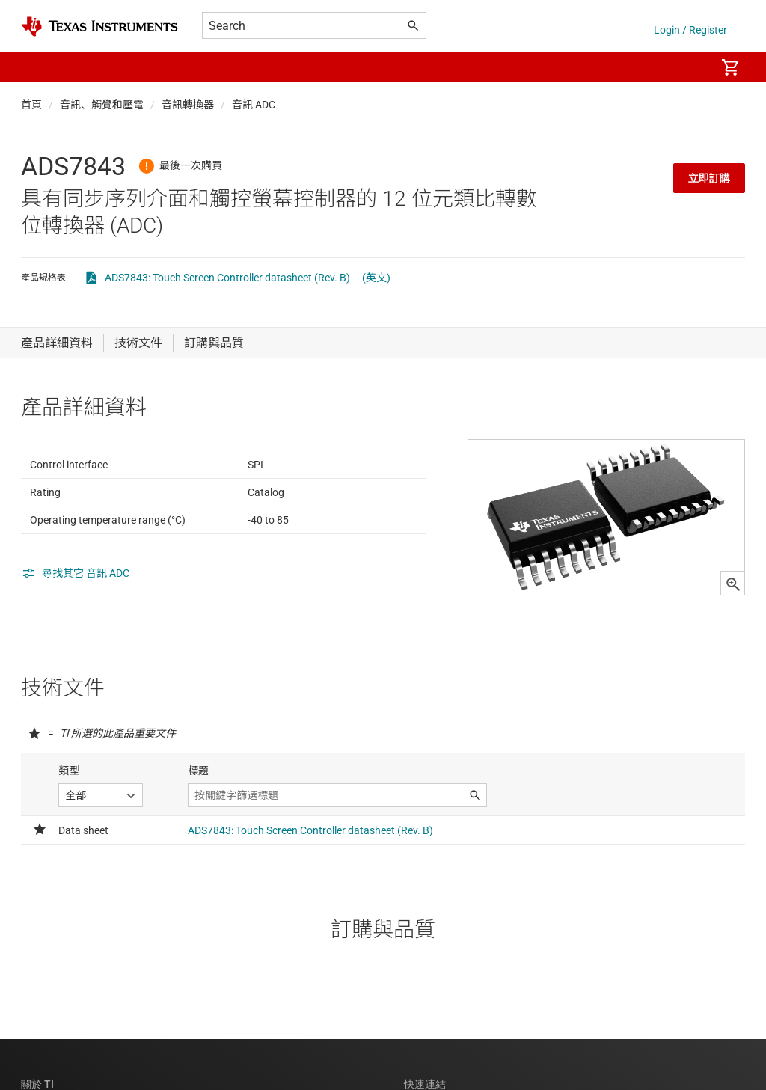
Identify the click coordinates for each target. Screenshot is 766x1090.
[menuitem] (688, 67)
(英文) (376, 278)
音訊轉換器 (188, 105)
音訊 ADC (253, 105)
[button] (36, 67)
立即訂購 (709, 178)
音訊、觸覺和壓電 (102, 105)
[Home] (99, 26)
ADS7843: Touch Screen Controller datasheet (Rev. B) (227, 278)
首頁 (31, 105)
